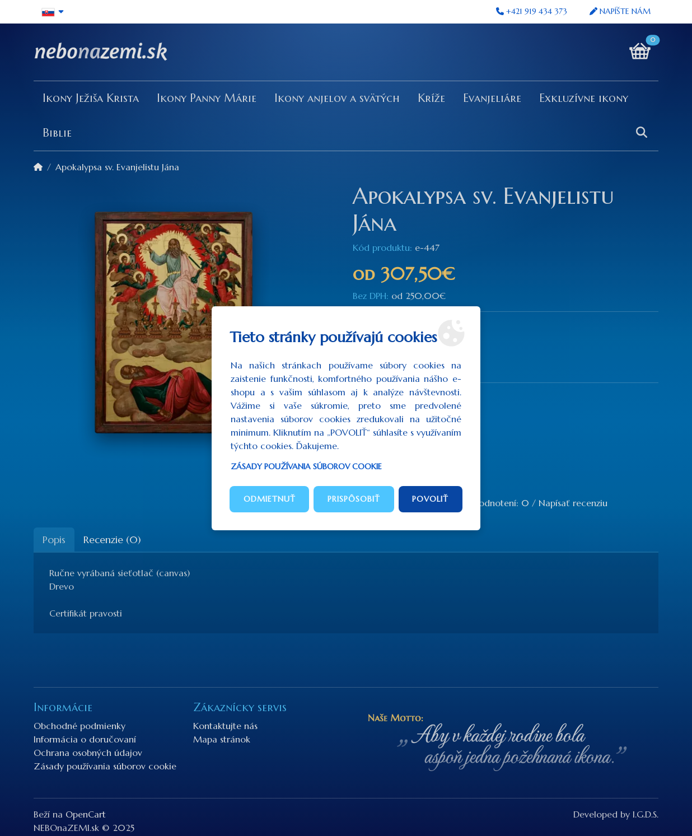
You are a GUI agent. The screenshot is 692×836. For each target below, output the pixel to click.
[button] (53, 12)
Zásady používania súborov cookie (306, 466)
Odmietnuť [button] (270, 499)
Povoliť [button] (430, 499)
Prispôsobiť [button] (354, 499)
